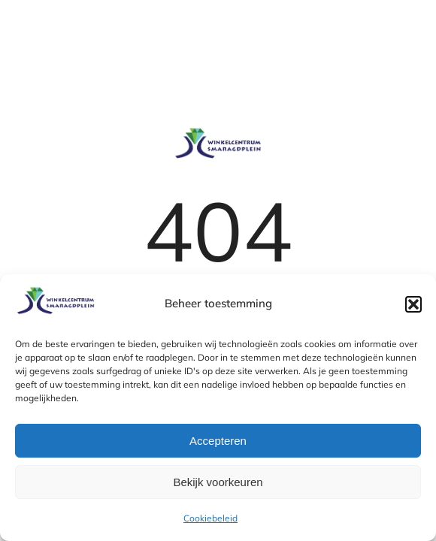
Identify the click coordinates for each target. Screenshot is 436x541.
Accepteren (218, 440)
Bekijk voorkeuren (217, 482)
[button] (413, 304)
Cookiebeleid (210, 518)
